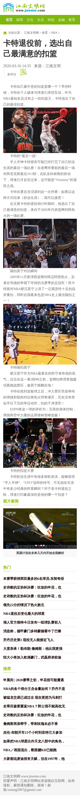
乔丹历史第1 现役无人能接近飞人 (28, 640)
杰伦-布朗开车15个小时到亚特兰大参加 (32, 732)
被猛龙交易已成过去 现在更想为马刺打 (32, 697)
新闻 (19, 20)
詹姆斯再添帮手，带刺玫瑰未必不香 (30, 724)
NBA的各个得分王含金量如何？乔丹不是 (34, 689)
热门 (7, 567)
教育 (71, 20)
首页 (9, 20)
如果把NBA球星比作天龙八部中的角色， (34, 741)
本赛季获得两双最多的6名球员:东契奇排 (33, 578)
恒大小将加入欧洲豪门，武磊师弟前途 (32, 657)
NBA (54, 32)
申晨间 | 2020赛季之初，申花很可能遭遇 (33, 680)
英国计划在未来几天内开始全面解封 (40, 553)
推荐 (7, 669)
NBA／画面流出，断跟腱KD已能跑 (30, 750)
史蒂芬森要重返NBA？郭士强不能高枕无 (34, 706)
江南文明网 (31, 32)
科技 (51, 20)
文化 (30, 20)
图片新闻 (11, 501)
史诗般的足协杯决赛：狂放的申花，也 (32, 587)
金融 (61, 20)
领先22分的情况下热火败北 (23, 605)
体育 (45, 32)
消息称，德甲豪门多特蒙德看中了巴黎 (32, 631)
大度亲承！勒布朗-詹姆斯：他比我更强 (32, 648)
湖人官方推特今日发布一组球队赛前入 (32, 622)
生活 (40, 20)
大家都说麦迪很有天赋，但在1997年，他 (34, 759)
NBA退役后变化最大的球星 (24, 613)
